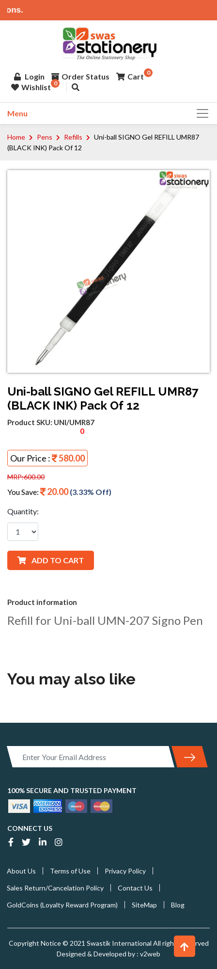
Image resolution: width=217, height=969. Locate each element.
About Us (21, 871)
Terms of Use (70, 871)
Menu (17, 113)
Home (16, 137)
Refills (73, 137)
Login (29, 76)
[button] (184, 946)
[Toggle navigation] (199, 113)
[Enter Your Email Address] (90, 756)
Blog (178, 905)
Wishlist (31, 87)
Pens (44, 137)
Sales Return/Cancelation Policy (55, 888)
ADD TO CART (50, 560)
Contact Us (135, 888)
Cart (130, 76)
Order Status (80, 76)
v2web (149, 954)
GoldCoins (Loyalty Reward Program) (62, 905)
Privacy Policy (125, 871)
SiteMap (144, 905)
